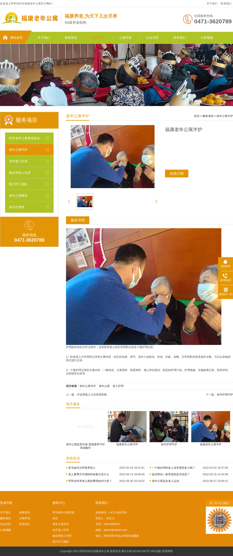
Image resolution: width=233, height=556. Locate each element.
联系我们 (226, 3)
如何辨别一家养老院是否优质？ (171, 474)
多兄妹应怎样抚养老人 (82, 467)
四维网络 (167, 551)
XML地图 (155, 551)
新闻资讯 (71, 37)
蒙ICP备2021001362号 (135, 551)
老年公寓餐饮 (18, 195)
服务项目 (98, 37)
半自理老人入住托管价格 (92, 394)
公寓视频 (207, 37)
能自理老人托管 (20, 172)
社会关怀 (152, 37)
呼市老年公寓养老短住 (24, 138)
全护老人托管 (18, 161)
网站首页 (16, 37)
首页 (196, 116)
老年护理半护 (225, 394)
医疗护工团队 (18, 184)
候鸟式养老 (16, 207)
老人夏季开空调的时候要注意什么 (88, 474)
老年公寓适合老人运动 (165, 480)
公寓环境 (125, 37)
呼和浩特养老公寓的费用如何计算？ (90, 480)
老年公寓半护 (18, 149)
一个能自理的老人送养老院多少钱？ (173, 467)
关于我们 (212, 3)
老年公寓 (104, 386)
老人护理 (118, 386)
